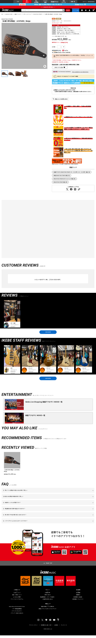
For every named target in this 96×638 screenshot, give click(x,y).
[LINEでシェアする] (75, 190)
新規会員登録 (91, 1)
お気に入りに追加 (59, 68)
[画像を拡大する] (44, 67)
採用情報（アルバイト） (78, 601)
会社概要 (78, 595)
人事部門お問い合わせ (47, 601)
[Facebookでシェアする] (71, 190)
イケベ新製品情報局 (17, 611)
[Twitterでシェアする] (67, 190)
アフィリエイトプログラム (17, 601)
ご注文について (17, 595)
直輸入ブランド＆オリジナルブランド (47, 611)
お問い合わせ (47, 597)
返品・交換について (17, 597)
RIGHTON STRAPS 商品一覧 (60, 183)
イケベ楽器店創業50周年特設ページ (48, 7)
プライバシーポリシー (33, 627)
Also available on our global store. (80, 73)
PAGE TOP (49, 566)
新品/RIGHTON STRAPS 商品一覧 (62, 176)
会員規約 (56, 627)
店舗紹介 (78, 597)
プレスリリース (64, 627)
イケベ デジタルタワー (17, 613)
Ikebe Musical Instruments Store (17, 609)
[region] (48, 466)
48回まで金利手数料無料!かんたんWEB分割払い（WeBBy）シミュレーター (74, 57)
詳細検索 (66, 11)
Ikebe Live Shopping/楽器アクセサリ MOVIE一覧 (43, 404)
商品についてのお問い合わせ (61, 100)
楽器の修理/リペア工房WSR (47, 609)
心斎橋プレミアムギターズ (60, 91)
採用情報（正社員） (78, 599)
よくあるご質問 (17, 599)
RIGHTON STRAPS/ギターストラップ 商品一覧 (64, 180)
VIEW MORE (48, 333)
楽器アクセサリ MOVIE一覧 (35, 418)
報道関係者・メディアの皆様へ (47, 599)
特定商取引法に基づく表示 (46, 627)
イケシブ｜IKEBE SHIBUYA (17, 615)
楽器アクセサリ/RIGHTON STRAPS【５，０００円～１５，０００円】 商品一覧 (72, 173)
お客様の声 (47, 595)
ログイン (85, 1)
